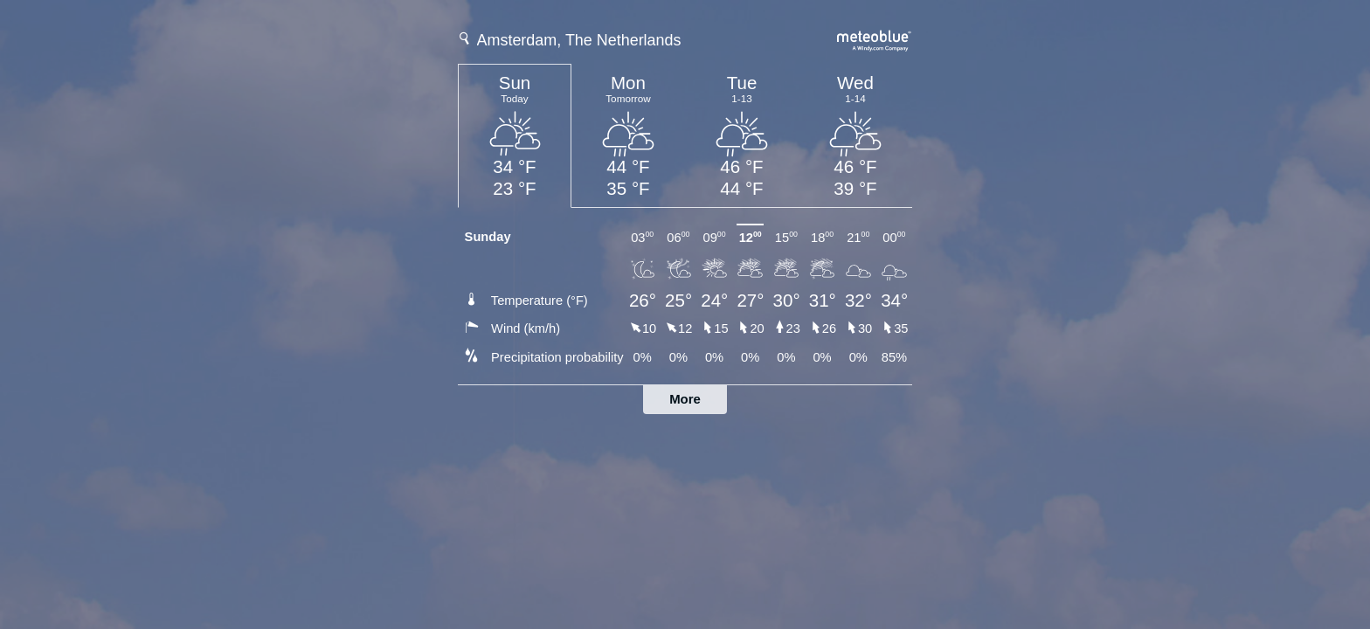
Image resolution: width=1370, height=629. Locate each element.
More (685, 398)
